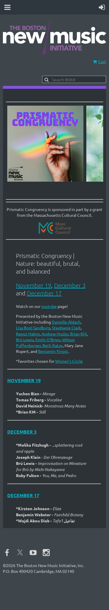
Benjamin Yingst (53, 351)
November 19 (33, 285)
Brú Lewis (25, 339)
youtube (49, 306)
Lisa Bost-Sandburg (33, 327)
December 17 (44, 293)
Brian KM (78, 333)
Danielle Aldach (66, 321)
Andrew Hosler (55, 333)
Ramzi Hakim (28, 333)
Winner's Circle (69, 361)
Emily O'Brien (47, 339)
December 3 (69, 285)
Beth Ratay (52, 345)
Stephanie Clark (66, 327)
